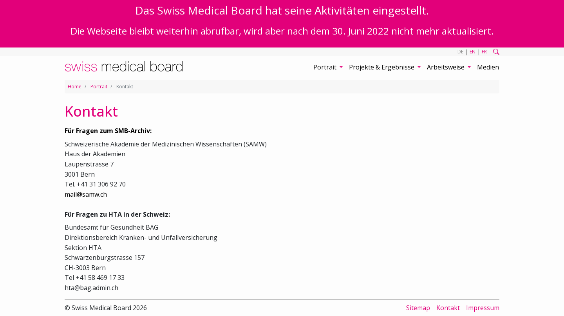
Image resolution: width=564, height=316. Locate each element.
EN (472, 51)
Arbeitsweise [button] (446, 67)
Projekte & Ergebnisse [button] (382, 67)
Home (74, 86)
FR (484, 51)
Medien (488, 67)
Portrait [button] (325, 67)
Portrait (98, 86)
